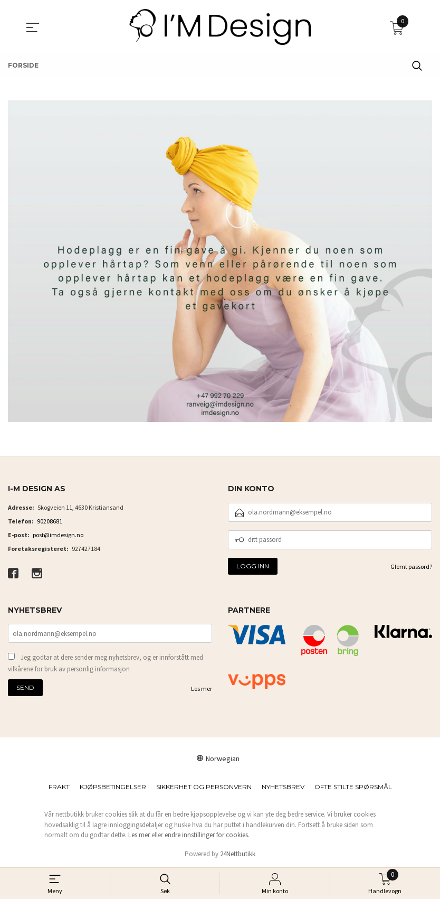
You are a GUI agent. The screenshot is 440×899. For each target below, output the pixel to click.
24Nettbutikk (237, 853)
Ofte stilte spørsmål (353, 787)
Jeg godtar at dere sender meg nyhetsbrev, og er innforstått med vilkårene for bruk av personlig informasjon (105, 663)
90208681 (49, 521)
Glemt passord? (411, 566)
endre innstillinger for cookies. (207, 834)
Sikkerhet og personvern (204, 787)
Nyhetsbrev (283, 787)
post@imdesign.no (58, 535)
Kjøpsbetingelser (113, 787)
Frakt (59, 787)
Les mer (201, 688)
